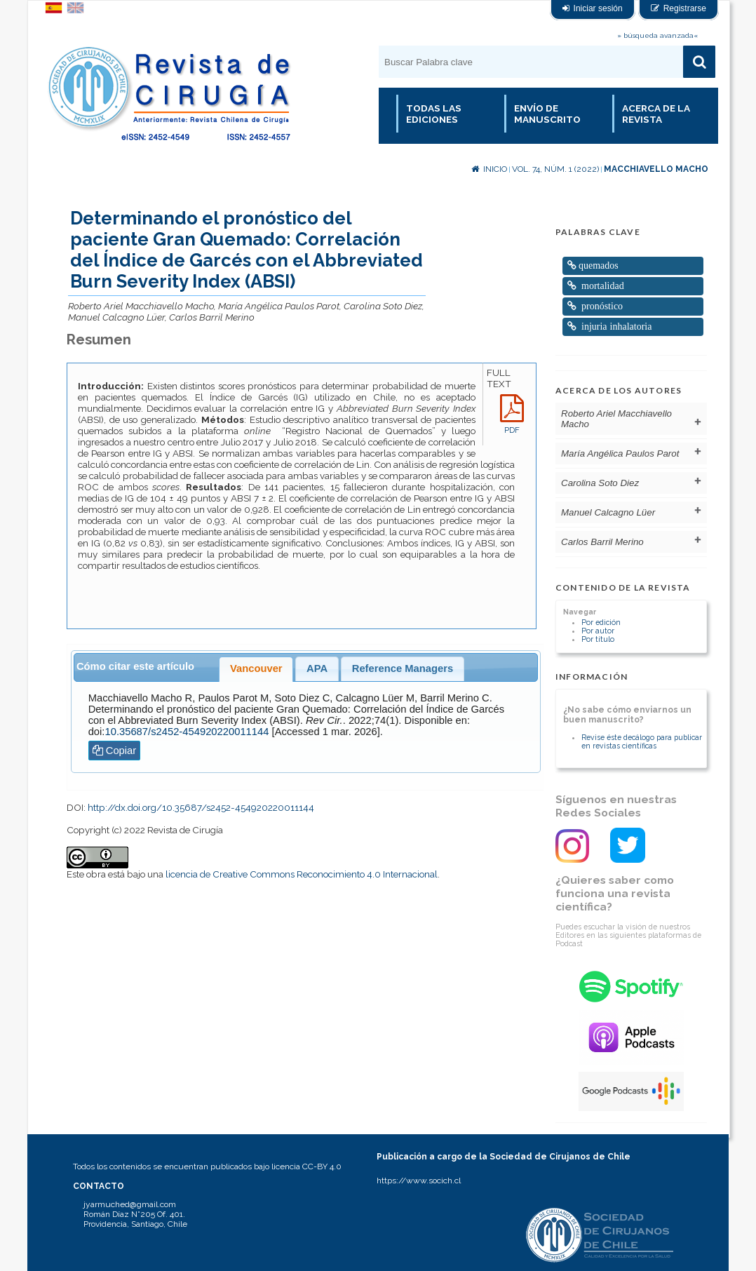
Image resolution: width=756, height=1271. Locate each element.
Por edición (601, 622)
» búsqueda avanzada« (657, 35)
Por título (597, 639)
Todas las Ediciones (433, 113)
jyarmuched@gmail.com (129, 1204)
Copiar (115, 750)
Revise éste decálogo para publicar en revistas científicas (641, 741)
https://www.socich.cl (419, 1180)
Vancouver (256, 668)
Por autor (597, 630)
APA (317, 668)
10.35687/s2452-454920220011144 (186, 731)
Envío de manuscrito (547, 113)
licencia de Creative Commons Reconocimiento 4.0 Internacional (302, 874)
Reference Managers (402, 668)
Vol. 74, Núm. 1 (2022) (555, 169)
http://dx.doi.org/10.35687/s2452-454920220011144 (201, 807)
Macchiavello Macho (656, 169)
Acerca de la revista (656, 113)
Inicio (489, 169)
